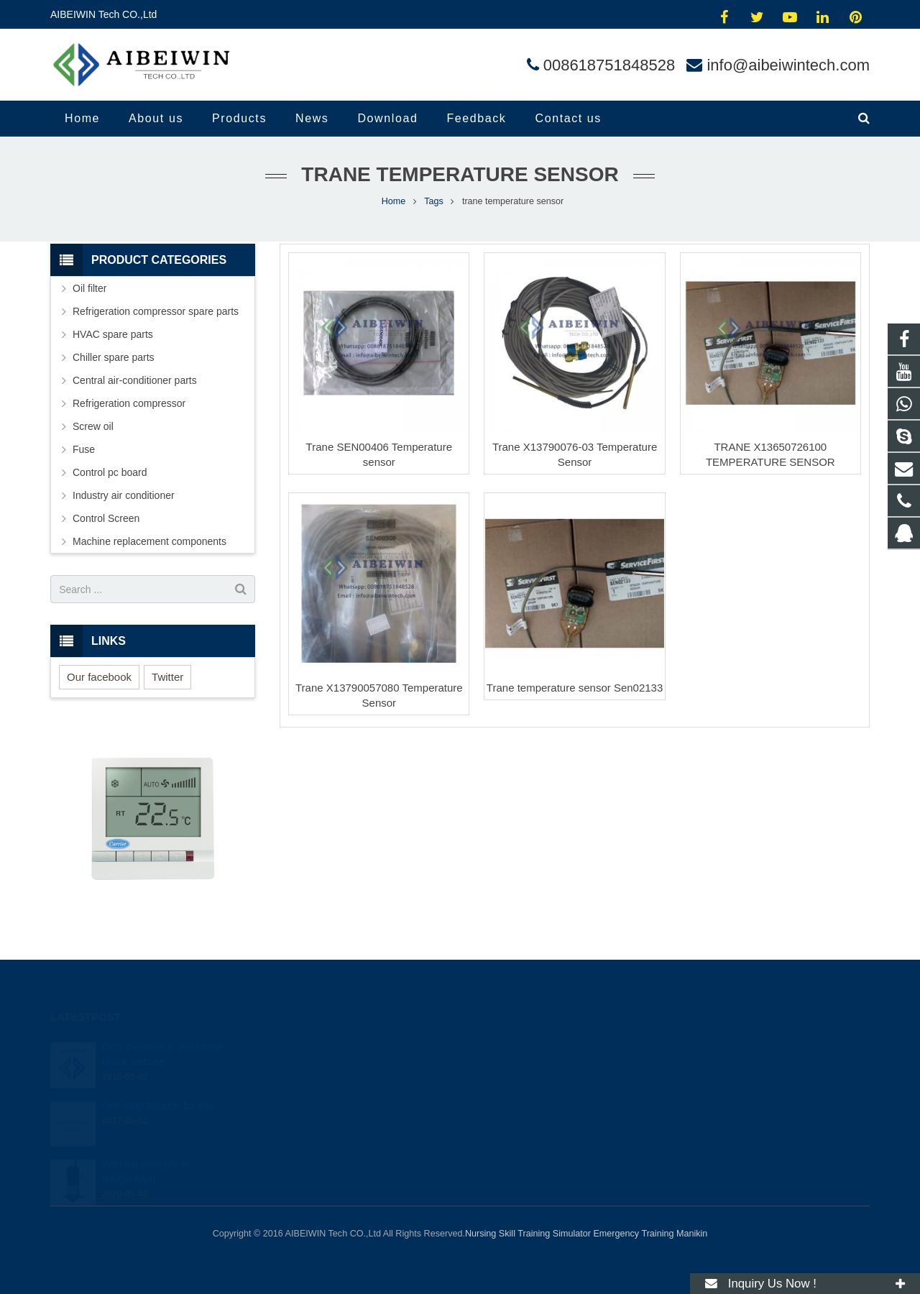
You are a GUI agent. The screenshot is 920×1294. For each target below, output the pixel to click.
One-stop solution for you (157, 1087)
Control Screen (106, 518)
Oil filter (89, 288)
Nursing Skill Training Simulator (528, 1234)
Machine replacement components (149, 541)
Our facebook (99, 677)
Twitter (167, 677)
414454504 (510, 1046)
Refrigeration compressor (129, 403)
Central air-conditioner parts (135, 380)
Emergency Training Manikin (650, 1234)
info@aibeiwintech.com (788, 65)
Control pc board (110, 472)
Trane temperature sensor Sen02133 (575, 688)
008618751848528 (609, 65)
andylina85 (508, 1129)
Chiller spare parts (114, 357)
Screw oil (93, 426)
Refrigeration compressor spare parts (156, 311)
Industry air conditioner (124, 495)
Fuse (84, 449)
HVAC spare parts (113, 334)
